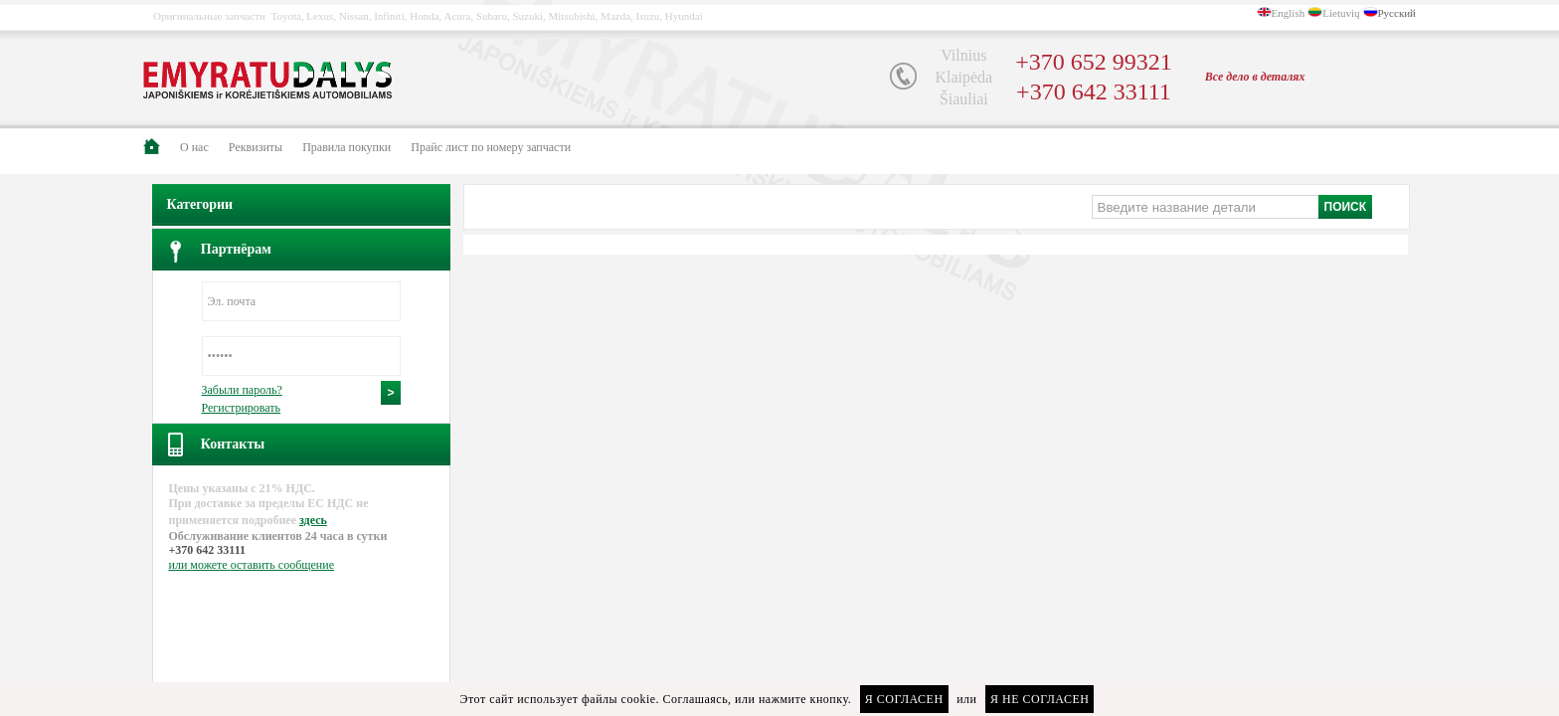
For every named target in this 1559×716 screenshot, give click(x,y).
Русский (1397, 13)
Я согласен (904, 699)
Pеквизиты (255, 147)
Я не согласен (1039, 699)
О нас (194, 147)
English (1288, 13)
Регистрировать (241, 408)
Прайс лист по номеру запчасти (491, 147)
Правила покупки (346, 147)
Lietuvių (1340, 13)
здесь (313, 520)
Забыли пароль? (242, 390)
